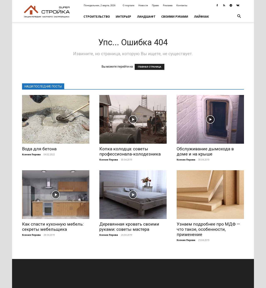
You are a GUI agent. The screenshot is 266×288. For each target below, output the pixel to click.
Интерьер (123, 16)
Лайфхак (201, 16)
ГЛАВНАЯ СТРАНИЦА (149, 67)
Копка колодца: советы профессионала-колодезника (130, 151)
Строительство (97, 16)
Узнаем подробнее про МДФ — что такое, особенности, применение (208, 229)
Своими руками (174, 16)
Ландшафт (146, 16)
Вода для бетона (39, 148)
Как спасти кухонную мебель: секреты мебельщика (53, 227)
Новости (143, 5)
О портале (128, 5)
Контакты (181, 5)
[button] (239, 17)
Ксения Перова (31, 154)
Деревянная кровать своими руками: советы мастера (129, 227)
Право (155, 5)
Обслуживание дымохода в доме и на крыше (205, 151)
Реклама (167, 5)
